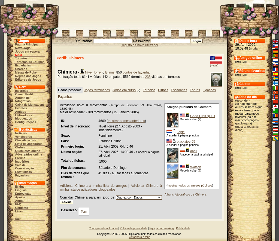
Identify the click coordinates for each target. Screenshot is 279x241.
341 (18, 54)
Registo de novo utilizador (139, 45)
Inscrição (21, 90)
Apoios (20, 197)
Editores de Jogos (28, 79)
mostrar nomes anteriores (126, 121)
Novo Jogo (23, 48)
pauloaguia (243, 123)
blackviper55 (186, 142)
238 (148, 77)
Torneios (21, 58)
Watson (195, 167)
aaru (193, 151)
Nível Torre (93, 72)
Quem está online (27, 150)
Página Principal (27, 44)
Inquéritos (22, 161)
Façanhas (22, 175)
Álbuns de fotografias (23, 99)
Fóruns (20, 158)
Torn (84, 211)
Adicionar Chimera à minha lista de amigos (93, 186)
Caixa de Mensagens (30, 104)
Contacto (21, 207)
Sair (18, 218)
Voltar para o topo (139, 237)
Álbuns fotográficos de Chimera (185, 194)
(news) (214, 65)
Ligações (209, 90)
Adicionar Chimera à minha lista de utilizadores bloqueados (111, 187)
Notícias (21, 133)
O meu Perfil (24, 94)
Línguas (21, 190)
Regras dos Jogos (28, 76)
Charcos (21, 69)
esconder (242, 100)
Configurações (25, 122)
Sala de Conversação (24, 166)
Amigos (20, 111)
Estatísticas (23, 171)
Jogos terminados (97, 90)
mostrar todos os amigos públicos (190, 185)
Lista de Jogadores (29, 143)
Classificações (25, 140)
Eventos (21, 108)
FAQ (18, 204)
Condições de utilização (103, 228)
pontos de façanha (136, 72)
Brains (20, 186)
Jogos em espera (27, 51)
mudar (254, 48)
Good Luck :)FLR (202, 116)
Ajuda (19, 200)
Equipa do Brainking (162, 228)
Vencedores (23, 136)
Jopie (181, 132)
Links (19, 211)
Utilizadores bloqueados (23, 117)
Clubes (20, 147)
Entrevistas (23, 193)
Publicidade (183, 228)
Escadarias (23, 65)
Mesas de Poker (26, 72)
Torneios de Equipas (29, 61)
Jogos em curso (124, 90)
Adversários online (28, 154)
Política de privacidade (133, 228)
